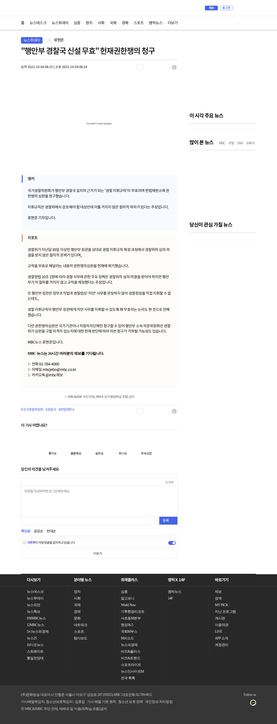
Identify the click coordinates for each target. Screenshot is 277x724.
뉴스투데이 (60, 23)
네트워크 (80, 625)
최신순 (25, 531)
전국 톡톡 (128, 678)
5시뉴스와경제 (38, 631)
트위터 (231, 703)
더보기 (173, 23)
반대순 (51, 531)
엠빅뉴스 (155, 23)
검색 (237, 8)
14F (170, 598)
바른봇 (29, 543)
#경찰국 (50, 410)
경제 (125, 23)
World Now (128, 605)
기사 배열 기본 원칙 (101, 702)
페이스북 (223, 703)
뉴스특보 (33, 612)
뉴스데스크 (38, 23)
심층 (77, 23)
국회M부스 (129, 631)
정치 (89, 23)
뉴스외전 (33, 605)
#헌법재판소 (66, 410)
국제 (113, 23)
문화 (77, 618)
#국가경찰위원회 (32, 410)
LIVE (218, 631)
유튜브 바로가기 (234, 23)
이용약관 (221, 625)
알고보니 (127, 598)
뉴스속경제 (129, 645)
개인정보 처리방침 (158, 702)
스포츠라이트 (131, 665)
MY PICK (243, 8)
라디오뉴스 (35, 645)
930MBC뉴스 (36, 618)
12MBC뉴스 (35, 625)
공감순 (38, 531)
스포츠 (139, 23)
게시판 (220, 618)
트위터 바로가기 (253, 23)
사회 (101, 23)
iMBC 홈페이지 (252, 8)
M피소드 (127, 638)
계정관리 (221, 645)
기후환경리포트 (132, 612)
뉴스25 (32, 638)
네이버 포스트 (246, 703)
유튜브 (215, 703)
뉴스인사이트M (132, 671)
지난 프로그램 (225, 612)
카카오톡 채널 (254, 703)
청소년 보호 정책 (130, 702)
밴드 (238, 703)
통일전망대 (35, 658)
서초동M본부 (131, 618)
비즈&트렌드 (130, 658)
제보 (211, 8)
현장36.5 (127, 625)
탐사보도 (80, 638)
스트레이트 (35, 651)
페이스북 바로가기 (243, 23)
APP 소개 (221, 638)
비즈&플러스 (130, 651)
